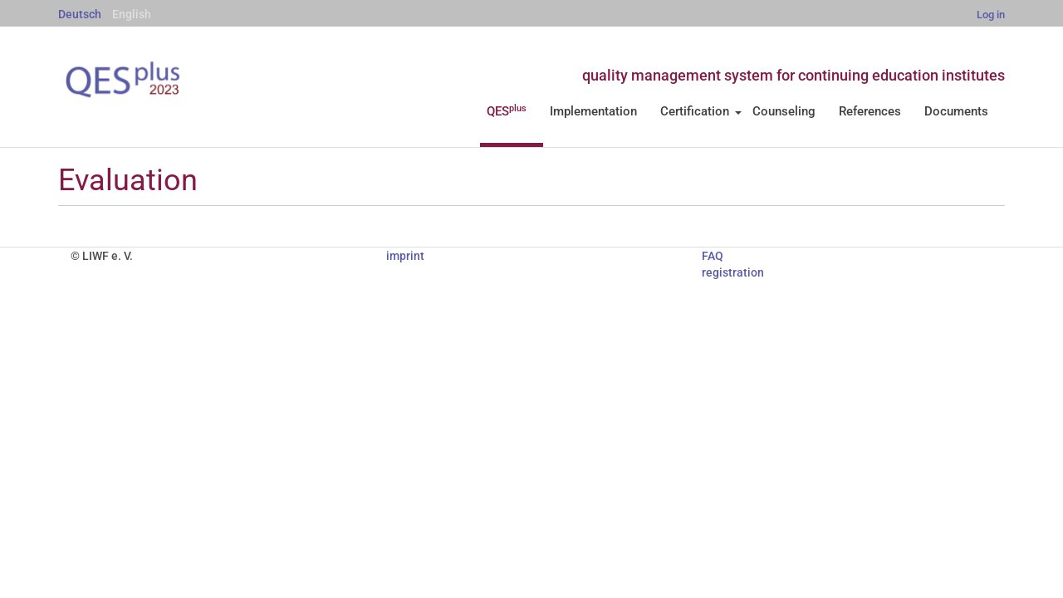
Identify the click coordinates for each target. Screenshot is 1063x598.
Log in (991, 14)
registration (733, 272)
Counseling (784, 111)
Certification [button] (701, 111)
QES (507, 111)
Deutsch (79, 14)
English (131, 14)
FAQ (712, 255)
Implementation (593, 111)
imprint (405, 255)
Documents (956, 111)
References (870, 111)
